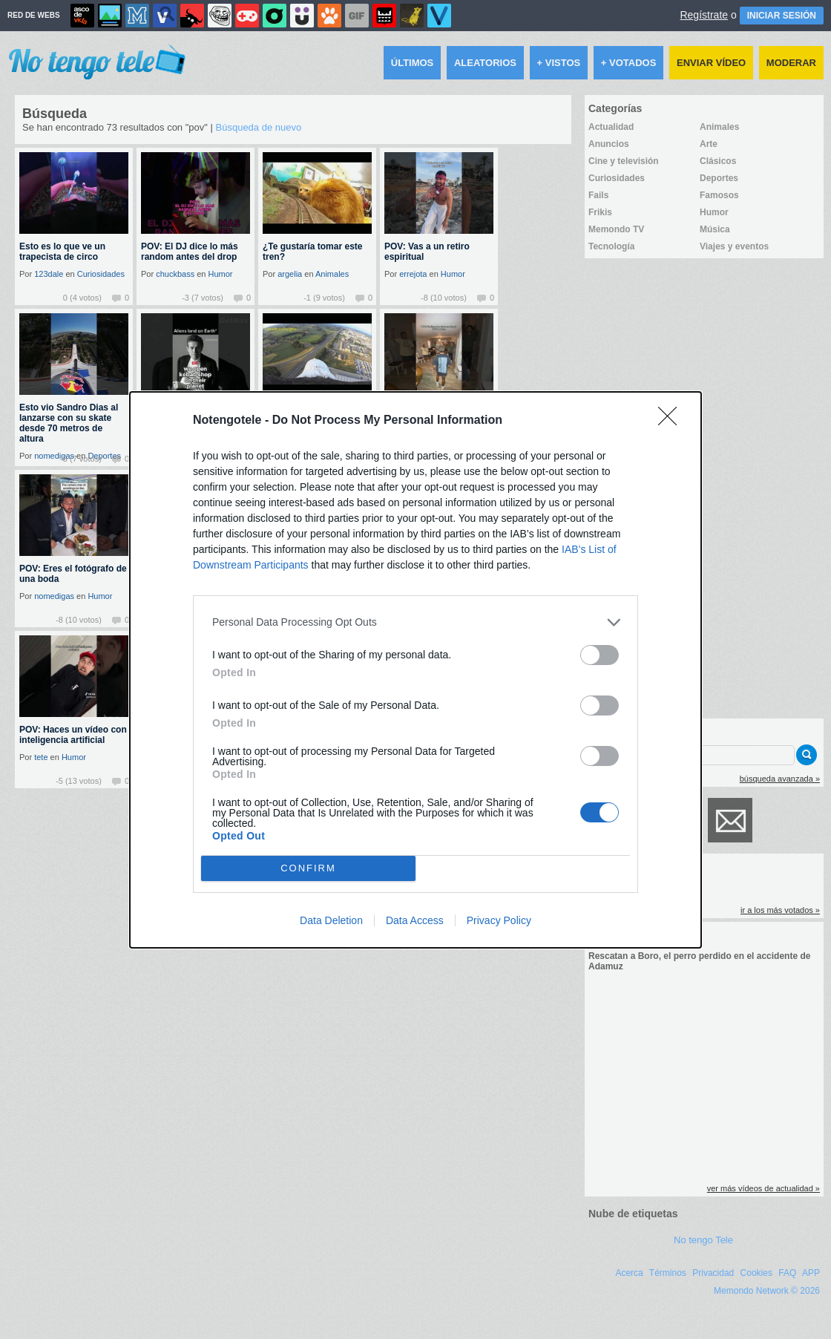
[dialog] (415, 670)
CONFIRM (308, 868)
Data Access (415, 920)
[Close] (672, 421)
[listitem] (415, 622)
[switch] (599, 655)
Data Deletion (331, 920)
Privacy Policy (499, 920)
